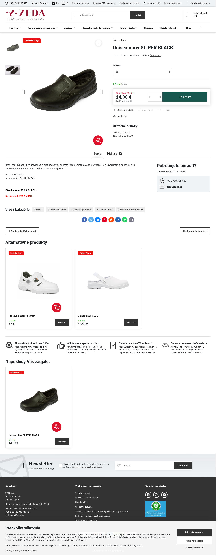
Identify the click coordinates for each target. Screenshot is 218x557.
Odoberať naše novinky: (41, 468)
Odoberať (183, 465)
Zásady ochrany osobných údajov (21, 550)
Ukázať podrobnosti (195, 547)
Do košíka (185, 97)
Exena (124, 116)
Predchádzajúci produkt (22, 231)
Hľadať (137, 14)
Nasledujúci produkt (195, 231)
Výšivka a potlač (121, 132)
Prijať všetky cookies (194, 532)
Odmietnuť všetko (194, 540)
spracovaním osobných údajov (89, 466)
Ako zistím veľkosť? (123, 136)
